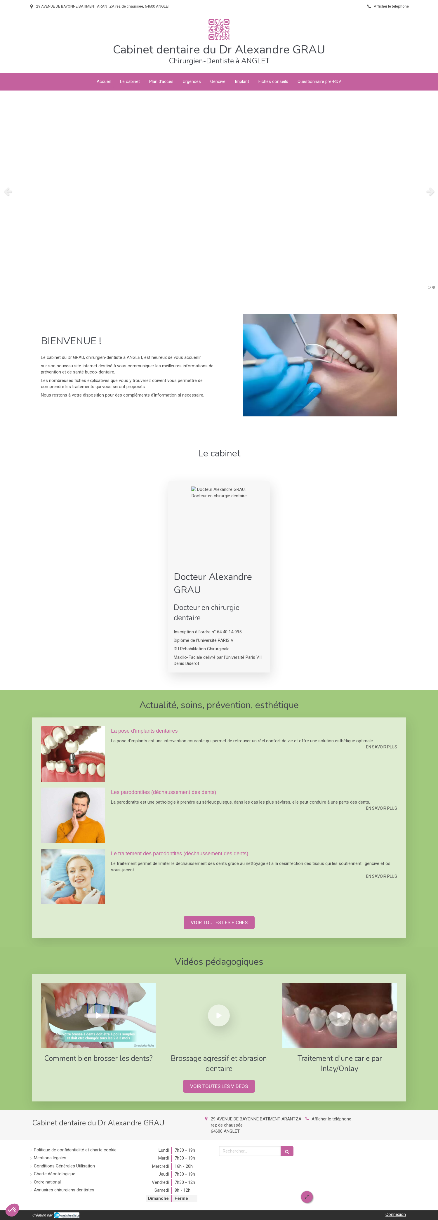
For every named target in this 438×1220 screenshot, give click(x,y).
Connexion (395, 1214)
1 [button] (429, 287)
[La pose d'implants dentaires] (73, 754)
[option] (219, 191)
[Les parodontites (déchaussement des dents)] (73, 815)
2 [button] (433, 287)
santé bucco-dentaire (93, 372)
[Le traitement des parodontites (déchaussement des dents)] (73, 876)
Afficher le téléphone (391, 6)
